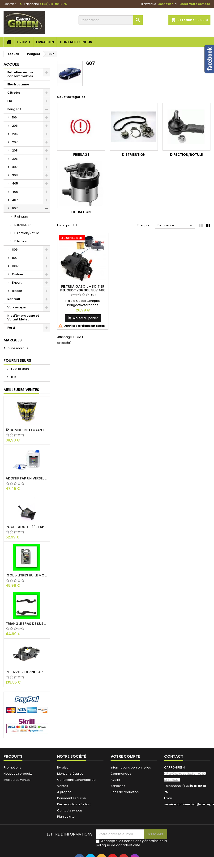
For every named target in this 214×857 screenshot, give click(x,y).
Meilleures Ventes (21, 389)
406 (15, 191)
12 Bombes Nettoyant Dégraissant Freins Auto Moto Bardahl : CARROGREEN (27, 430)
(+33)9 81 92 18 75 (53, 4)
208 (15, 150)
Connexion (165, 4)
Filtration (20, 241)
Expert (16, 282)
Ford (11, 327)
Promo (23, 42)
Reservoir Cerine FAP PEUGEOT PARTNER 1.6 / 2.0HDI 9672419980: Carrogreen (27, 672)
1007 (15, 266)
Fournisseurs (17, 360)
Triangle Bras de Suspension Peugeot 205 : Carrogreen (27, 624)
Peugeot (14, 109)
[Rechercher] (110, 20)
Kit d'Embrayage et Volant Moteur (23, 317)
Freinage (21, 216)
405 (15, 183)
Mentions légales (70, 773)
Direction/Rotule (26, 233)
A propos (64, 792)
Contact (10, 4)
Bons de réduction (125, 792)
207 (14, 142)
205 (15, 125)
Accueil (12, 64)
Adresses (118, 786)
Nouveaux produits (18, 773)
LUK (13, 377)
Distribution (22, 225)
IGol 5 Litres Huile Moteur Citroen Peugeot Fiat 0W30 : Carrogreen (27, 575)
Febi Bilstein (19, 368)
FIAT (10, 101)
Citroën (13, 92)
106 (14, 117)
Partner (17, 274)
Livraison (45, 42)
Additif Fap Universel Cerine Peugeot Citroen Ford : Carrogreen (27, 478)
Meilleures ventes (17, 779)
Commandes (121, 773)
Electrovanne (18, 84)
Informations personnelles (131, 767)
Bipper (17, 291)
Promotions (12, 767)
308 (15, 175)
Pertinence (176, 225)
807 (14, 258)
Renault (13, 299)
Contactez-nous (76, 42)
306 (15, 158)
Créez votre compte (195, 4)
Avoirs (115, 779)
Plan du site (66, 816)
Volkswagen (17, 307)
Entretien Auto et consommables (21, 74)
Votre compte (125, 756)
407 (15, 200)
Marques (13, 340)
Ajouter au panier (83, 318)
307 (14, 167)
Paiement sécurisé (71, 798)
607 (14, 208)
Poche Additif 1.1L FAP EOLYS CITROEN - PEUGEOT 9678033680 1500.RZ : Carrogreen (27, 527)
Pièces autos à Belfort (73, 804)
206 (15, 134)
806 (15, 249)
